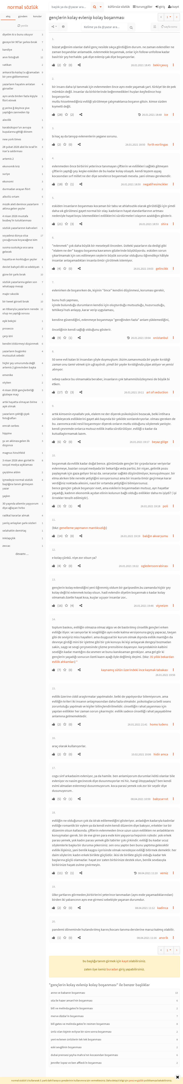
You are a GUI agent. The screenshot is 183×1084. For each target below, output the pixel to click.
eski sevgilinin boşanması (66, 1047)
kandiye (7, 49)
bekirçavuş (160, 65)
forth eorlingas (158, 144)
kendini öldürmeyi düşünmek (20, 343)
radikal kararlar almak (15, 515)
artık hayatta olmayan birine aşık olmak (19, 404)
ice (166, 114)
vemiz (164, 873)
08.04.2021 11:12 (145, 908)
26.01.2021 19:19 (130, 536)
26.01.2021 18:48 (152, 115)
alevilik (6, 120)
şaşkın (6, 496)
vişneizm (162, 605)
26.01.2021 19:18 (150, 506)
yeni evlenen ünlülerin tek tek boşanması (76, 1039)
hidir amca (161, 754)
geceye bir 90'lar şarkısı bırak (19, 42)
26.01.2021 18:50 (135, 144)
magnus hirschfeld (13, 453)
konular (37, 16)
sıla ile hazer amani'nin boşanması (71, 1000)
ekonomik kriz (11, 166)
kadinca (162, 908)
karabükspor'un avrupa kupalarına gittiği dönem (17, 130)
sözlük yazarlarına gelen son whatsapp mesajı (19, 284)
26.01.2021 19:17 (139, 442)
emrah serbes (10, 426)
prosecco (8, 328)
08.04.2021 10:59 (140, 799)
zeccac (6, 546)
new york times (11, 139)
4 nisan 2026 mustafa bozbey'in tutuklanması (16, 218)
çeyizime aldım (11, 472)
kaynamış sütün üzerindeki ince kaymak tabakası (134, 670)
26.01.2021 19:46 (144, 606)
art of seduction (157, 392)
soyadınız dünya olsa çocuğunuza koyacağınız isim (19, 238)
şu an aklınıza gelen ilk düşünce (16, 443)
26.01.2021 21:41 (137, 724)
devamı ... (22, 554)
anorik (163, 938)
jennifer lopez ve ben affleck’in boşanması (76, 1063)
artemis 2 (8, 159)
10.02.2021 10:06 (141, 754)
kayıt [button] (125, 961)
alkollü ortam (10, 196)
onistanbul (160, 338)
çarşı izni (7, 336)
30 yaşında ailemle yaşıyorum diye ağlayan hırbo (20, 506)
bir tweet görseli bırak (15, 301)
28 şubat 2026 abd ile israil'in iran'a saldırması (19, 149)
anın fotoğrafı (10, 57)
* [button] (77, 662)
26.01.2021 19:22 (129, 566)
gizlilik (140, 1080)
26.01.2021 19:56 (165, 675)
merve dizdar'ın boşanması (67, 1016)
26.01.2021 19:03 (143, 268)
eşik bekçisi (9, 321)
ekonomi (7, 181)
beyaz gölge (160, 442)
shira (164, 224)
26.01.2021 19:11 (134, 392)
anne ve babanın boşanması (68, 993)
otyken (6, 382)
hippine (7, 433)
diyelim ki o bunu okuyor (17, 34)
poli (165, 506)
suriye (6, 174)
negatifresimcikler (155, 184)
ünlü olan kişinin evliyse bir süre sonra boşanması (81, 1031)
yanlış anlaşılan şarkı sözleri (19, 523)
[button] (119, 7)
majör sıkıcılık (10, 294)
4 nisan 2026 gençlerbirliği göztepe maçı (18, 392)
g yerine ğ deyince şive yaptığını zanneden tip (15, 110)
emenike (7, 375)
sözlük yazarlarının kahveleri (19, 228)
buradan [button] (112, 969)
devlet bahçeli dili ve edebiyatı (20, 267)
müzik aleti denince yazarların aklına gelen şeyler (20, 206)
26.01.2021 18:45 (141, 65)
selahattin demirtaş (14, 530)
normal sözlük (22, 7)
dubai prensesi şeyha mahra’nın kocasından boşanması (84, 1055)
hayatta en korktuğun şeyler (19, 259)
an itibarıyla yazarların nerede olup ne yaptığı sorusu (20, 311)
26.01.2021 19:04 (141, 338)
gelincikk (162, 268)
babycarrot (160, 799)
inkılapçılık (8, 538)
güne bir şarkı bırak (14, 274)
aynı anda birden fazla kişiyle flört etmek (19, 98)
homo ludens (159, 724)
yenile (23, 25)
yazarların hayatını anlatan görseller (18, 86)
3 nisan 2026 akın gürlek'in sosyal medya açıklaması (18, 462)
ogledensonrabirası (154, 566)
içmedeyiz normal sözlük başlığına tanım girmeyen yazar (17, 484)
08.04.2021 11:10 (148, 873)
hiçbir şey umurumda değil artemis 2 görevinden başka (19, 365)
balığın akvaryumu (155, 536)
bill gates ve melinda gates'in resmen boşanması (80, 1024)
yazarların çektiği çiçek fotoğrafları (15, 416)
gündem (22, 16)
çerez (131, 1080)
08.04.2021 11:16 (147, 938)
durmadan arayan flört (16, 189)
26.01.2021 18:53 (149, 224)
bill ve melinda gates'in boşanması (72, 1008)
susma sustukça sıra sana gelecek (17, 249)
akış (8, 16)
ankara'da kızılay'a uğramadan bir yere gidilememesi (21, 74)
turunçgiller (142, 7)
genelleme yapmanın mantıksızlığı (82, 528)
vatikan (6, 65)
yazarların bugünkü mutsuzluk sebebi (14, 353)
